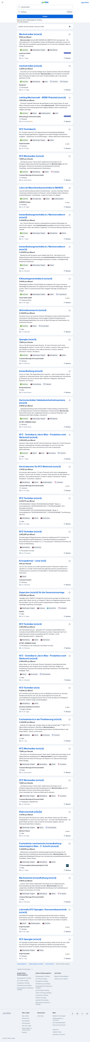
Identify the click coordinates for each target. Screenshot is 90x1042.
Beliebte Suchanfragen (25, 969)
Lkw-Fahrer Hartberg (22, 980)
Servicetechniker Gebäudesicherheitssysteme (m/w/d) (42, 401)
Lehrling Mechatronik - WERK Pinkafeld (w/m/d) (42, 97)
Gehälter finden (57, 1032)
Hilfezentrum (25, 1018)
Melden (67, 58)
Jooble (13, 1038)
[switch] (70, 26)
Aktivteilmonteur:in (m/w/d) (32, 310)
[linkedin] (87, 1013)
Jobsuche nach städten (61, 979)
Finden (45, 16)
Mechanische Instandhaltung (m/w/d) (37, 878)
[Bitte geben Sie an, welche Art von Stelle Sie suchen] (45, 7)
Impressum (55, 1029)
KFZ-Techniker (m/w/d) (30, 498)
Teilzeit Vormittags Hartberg (43, 992)
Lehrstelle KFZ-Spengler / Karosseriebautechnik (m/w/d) (43, 911)
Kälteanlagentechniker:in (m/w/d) (35, 278)
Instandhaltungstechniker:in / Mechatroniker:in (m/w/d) (42, 216)
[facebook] (72, 1013)
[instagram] (77, 1013)
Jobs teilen (40, 1016)
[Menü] (2, 2)
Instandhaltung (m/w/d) (31, 371)
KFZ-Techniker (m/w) (29, 687)
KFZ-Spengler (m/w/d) (30, 939)
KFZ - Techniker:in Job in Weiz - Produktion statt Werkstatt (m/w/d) (42, 436)
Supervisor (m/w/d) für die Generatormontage (41, 592)
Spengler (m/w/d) (27, 339)
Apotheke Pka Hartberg (42, 1000)
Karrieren (24, 1032)
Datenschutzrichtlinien (59, 1025)
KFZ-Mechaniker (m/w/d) (31, 156)
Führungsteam (26, 1023)
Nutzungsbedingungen (59, 1022)
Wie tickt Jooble (26, 1025)
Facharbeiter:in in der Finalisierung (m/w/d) (40, 719)
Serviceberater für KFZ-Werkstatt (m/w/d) (40, 466)
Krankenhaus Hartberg (42, 995)
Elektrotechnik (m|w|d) (30, 812)
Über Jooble (25, 1016)
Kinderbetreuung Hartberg (24, 985)
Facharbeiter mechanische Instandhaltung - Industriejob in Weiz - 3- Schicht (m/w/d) (40, 845)
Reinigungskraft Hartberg (24, 978)
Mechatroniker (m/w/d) (30, 34)
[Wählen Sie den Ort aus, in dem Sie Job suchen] (45, 12)
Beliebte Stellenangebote (61, 976)
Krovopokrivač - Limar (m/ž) (32, 561)
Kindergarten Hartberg (23, 983)
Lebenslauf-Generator (59, 1034)
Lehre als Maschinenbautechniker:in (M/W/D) (41, 187)
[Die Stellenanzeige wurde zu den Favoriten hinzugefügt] (69, 34)
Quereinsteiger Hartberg (42, 990)
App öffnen (85, 2)
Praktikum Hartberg (41, 997)
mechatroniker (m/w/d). (30, 66)
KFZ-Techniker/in (27, 129)
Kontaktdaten (26, 1021)
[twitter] (82, 1013)
